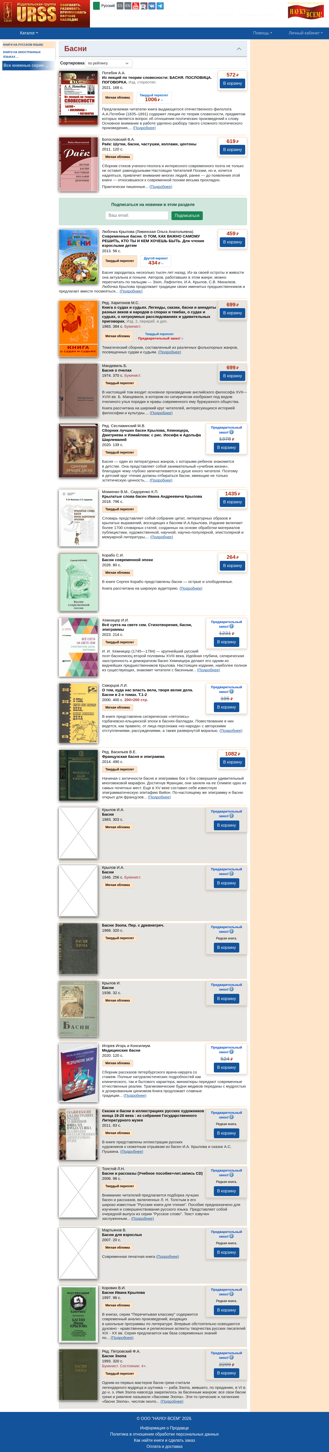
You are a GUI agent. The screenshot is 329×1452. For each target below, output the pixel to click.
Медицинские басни (121, 1050)
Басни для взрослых (122, 1234)
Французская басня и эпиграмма (133, 756)
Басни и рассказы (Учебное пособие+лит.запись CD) (152, 1173)
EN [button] (127, 6)
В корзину (232, 83)
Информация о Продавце (164, 1428)
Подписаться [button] (171, 15)
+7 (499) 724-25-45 (183, 5)
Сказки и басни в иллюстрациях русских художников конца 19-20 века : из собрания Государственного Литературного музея (153, 1115)
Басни (108, 814)
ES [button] (120, 6)
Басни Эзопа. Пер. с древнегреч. (133, 925)
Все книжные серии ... (26, 65)
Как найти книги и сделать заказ (164, 1440)
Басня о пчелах (117, 370)
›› (160, 336)
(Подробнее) (144, 128)
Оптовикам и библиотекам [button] (121, 23)
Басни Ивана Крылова (123, 1292)
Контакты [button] (143, 15)
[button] (135, 6)
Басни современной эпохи (127, 560)
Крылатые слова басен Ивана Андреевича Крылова (152, 496)
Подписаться (187, 215)
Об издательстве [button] (112, 15)
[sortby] (109, 63)
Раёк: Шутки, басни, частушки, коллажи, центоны (149, 144)
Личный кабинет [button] (304, 33)
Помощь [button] (261, 33)
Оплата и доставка (164, 1446)
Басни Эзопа (114, 1356)
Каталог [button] (27, 33)
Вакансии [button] (222, 15)
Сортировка (72, 63)
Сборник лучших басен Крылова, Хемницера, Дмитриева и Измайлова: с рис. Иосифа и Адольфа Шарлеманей (151, 435)
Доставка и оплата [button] (256, 15)
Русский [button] (108, 6)
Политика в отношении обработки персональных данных (164, 1434)
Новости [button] (197, 15)
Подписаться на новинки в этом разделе (153, 204)
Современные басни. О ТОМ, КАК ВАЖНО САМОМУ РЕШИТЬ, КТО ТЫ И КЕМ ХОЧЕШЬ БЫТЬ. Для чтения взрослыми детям (153, 241)
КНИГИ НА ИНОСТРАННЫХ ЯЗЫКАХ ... (22, 54)
